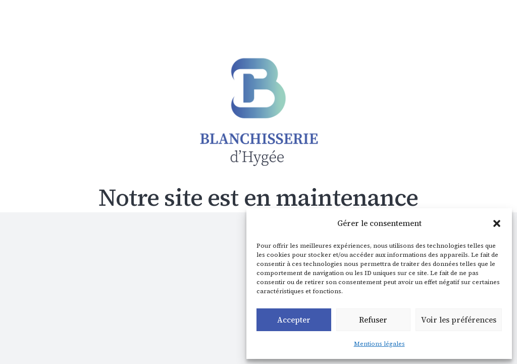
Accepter (294, 319)
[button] (497, 223)
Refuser (373, 319)
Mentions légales (379, 344)
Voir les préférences (458, 319)
